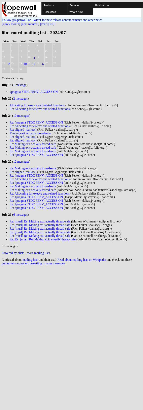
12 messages (21, 161)
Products (49, 5)
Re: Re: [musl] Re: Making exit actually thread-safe (43, 239)
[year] (44, 24)
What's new (76, 11)
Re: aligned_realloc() (23, 129)
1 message (19, 85)
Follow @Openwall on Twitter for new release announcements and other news (52, 20)
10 (25, 64)
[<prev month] (11, 24)
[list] (51, 24)
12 (33, 64)
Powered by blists (13, 253)
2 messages (20, 98)
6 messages (20, 214)
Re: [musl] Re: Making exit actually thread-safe (40, 221)
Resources (50, 11)
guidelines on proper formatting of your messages (33, 263)
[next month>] (30, 24)
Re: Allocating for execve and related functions (40, 109)
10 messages (21, 115)
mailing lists (30, 259)
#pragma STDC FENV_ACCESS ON (34, 91)
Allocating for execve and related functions (37, 105)
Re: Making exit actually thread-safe (33, 144)
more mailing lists (38, 253)
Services (74, 5)
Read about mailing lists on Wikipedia (81, 259)
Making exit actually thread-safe (30, 133)
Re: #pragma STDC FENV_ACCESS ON (36, 122)
